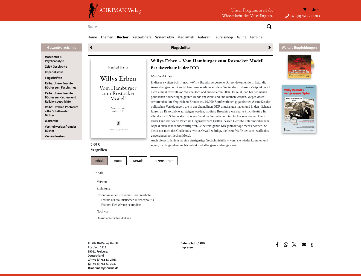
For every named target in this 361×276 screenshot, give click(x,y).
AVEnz (241, 37)
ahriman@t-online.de (104, 268)
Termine (256, 37)
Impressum (187, 247)
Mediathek (186, 37)
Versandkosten (54, 136)
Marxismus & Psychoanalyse (54, 59)
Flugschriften (53, 78)
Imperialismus (54, 72)
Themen (107, 37)
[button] (278, 244)
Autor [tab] (118, 160)
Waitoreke (51, 121)
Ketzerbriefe (141, 37)
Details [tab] (138, 160)
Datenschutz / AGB (192, 243)
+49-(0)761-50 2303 (302, 16)
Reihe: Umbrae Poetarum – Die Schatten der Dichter (61, 111)
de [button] (314, 9)
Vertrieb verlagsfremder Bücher (60, 128)
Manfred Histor (163, 76)
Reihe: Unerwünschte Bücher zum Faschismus (60, 85)
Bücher (123, 37)
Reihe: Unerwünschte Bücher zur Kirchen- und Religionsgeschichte (60, 97)
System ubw (164, 37)
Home (92, 37)
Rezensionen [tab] (164, 160)
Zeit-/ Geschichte (56, 66)
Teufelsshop (223, 37)
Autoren (204, 37)
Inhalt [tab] (99, 160)
